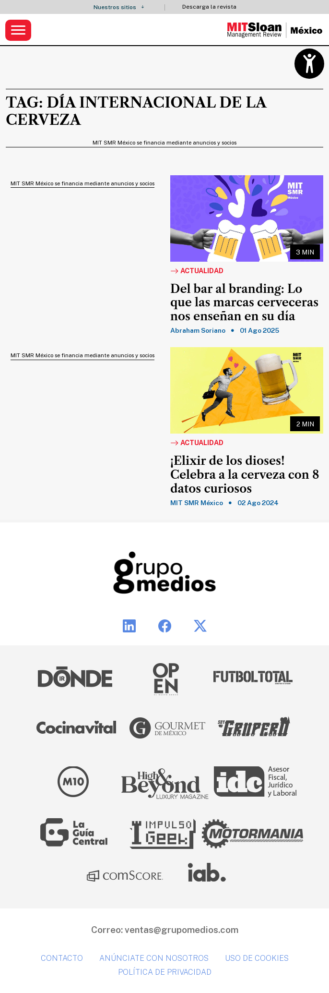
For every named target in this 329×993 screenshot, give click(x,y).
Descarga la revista (209, 7)
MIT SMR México (196, 503)
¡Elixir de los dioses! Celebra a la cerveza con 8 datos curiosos (244, 475)
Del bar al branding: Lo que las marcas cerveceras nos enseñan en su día (244, 303)
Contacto (62, 958)
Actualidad (196, 271)
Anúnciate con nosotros (154, 958)
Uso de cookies (257, 958)
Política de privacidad (165, 972)
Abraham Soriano (197, 330)
